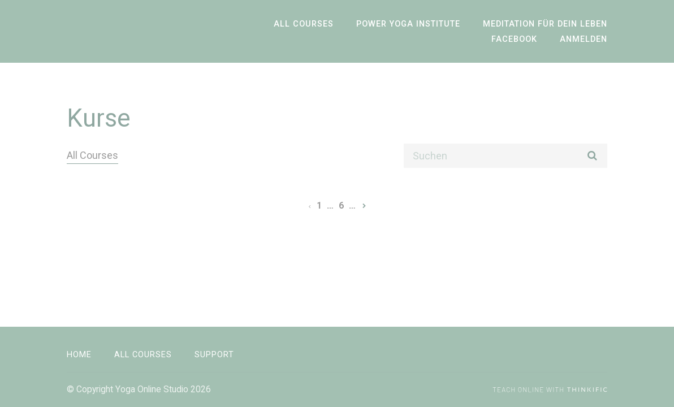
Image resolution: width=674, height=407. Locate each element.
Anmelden (583, 39)
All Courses (304, 24)
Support (214, 355)
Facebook (514, 39)
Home (79, 355)
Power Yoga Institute (408, 24)
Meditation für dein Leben (545, 24)
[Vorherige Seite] (309, 205)
